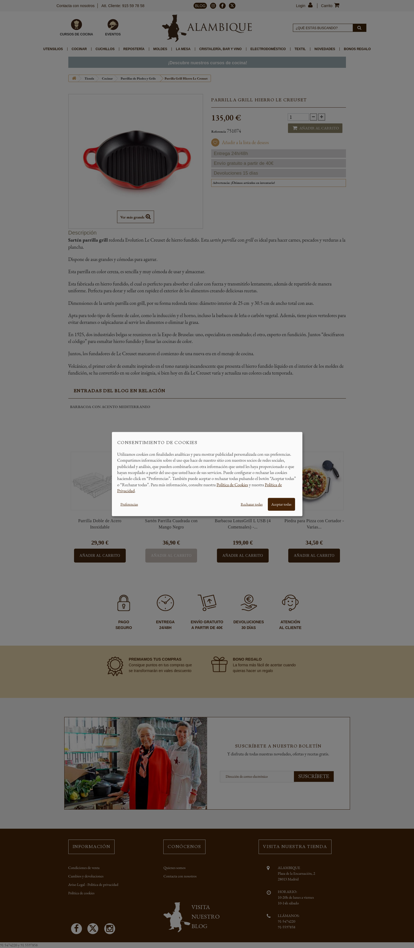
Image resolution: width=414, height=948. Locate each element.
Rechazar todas (251, 504)
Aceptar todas (281, 504)
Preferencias (129, 504)
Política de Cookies (232, 484)
